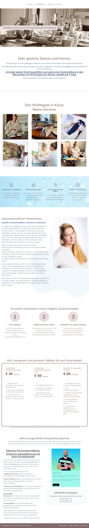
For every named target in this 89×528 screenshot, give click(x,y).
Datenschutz (62, 525)
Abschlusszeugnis (12, 245)
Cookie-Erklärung (73, 525)
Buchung (51, 4)
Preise (59, 4)
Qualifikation (40, 4)
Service (30, 4)
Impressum (83, 525)
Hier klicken (65, 500)
